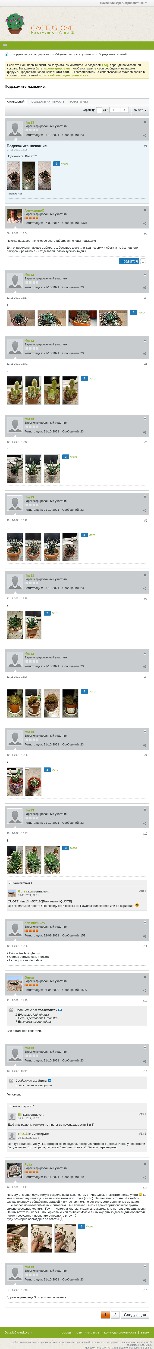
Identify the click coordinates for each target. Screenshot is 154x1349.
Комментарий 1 (22, 883)
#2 (145, 233)
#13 (145, 1071)
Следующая (135, 1315)
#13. (142, 1114)
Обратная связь (87, 1332)
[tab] (16, 101)
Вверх (145, 1332)
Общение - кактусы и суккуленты (74, 54)
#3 (145, 298)
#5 (145, 442)
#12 (145, 1000)
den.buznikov (35, 923)
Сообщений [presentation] (16, 101)
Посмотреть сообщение (60, 1010)
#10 (145, 833)
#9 (145, 755)
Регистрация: (34, 135)
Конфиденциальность (120, 1332)
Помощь (66, 1332)
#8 (145, 677)
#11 (145, 946)
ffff (20, 1114)
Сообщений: (70, 135)
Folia (28, 1164)
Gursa (22, 891)
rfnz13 (29, 122)
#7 (145, 599)
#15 (145, 1290)
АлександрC (34, 210)
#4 (145, 364)
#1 (145, 145)
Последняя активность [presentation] (47, 101)
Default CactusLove (18, 1332)
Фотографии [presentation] (78, 101)
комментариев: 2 (23, 1106)
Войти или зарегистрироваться (123, 3)
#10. (142, 891)
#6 (145, 520)
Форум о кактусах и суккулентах (32, 54)
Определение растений (113, 54)
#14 (145, 1187)
